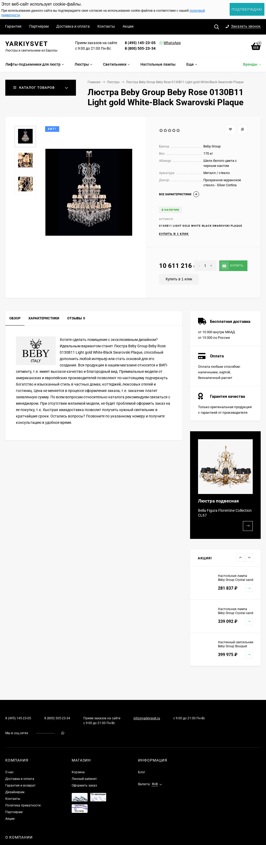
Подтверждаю (247, 9)
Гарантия (13, 26)
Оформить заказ (84, 785)
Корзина (78, 772)
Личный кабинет (84, 779)
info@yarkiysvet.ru (147, 718)
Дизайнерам (14, 792)
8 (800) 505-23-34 (140, 48)
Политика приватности (23, 805)
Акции (128, 26)
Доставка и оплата (73, 26)
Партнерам (39, 26)
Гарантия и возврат (20, 785)
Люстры (113, 82)
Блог (141, 772)
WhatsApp (165, 43)
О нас (9, 772)
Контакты (106, 26)
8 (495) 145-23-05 (140, 43)
